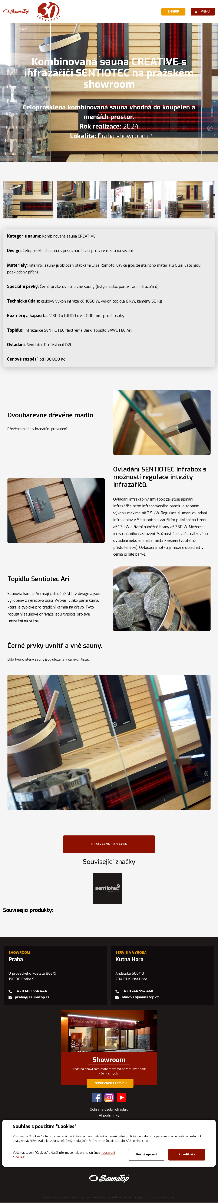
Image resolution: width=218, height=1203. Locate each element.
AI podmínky (109, 1116)
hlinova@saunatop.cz (140, 998)
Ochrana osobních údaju (109, 1110)
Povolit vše (187, 1154)
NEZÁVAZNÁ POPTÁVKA (109, 844)
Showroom (109, 1060)
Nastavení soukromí (164, 1198)
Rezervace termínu (110, 1083)
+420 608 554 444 (31, 992)
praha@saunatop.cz (32, 998)
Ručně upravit (146, 1154)
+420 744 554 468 (137, 992)
